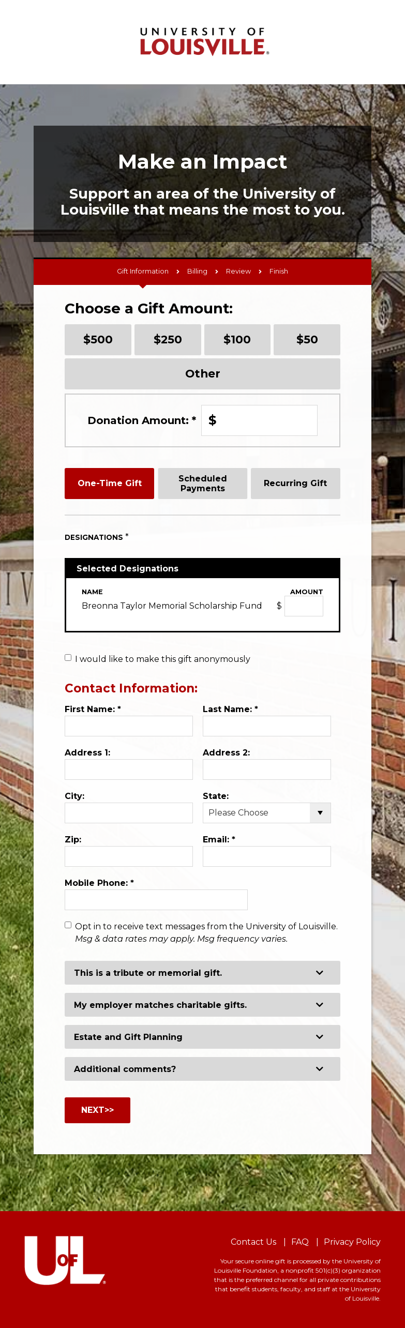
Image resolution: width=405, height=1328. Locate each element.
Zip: (73, 839)
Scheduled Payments (202, 483)
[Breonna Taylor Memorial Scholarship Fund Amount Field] (303, 606)
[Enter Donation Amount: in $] (259, 420)
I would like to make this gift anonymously (162, 659)
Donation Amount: (141, 420)
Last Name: (230, 709)
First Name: (93, 709)
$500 (98, 339)
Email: (219, 839)
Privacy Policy (352, 1242)
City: (74, 796)
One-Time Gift (110, 483)
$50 (307, 339)
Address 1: (87, 753)
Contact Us (253, 1242)
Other (202, 373)
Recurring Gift (295, 483)
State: (216, 796)
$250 (168, 339)
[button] (202, 973)
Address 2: (226, 753)
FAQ (300, 1242)
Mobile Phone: (99, 883)
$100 (237, 339)
